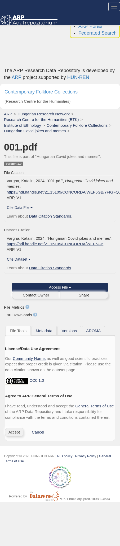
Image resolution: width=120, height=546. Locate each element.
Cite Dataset (18, 259)
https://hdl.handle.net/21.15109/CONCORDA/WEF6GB (55, 244)
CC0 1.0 (36, 380)
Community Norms (29, 358)
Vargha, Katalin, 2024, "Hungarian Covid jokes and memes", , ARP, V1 (60, 244)
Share (84, 295)
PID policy (64, 456)
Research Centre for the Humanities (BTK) (41, 119)
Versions (69, 330)
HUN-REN (78, 77)
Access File (60, 287)
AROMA (93, 330)
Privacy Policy (85, 456)
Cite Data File (20, 207)
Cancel (38, 432)
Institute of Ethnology (22, 125)
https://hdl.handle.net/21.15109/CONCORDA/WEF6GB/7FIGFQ (63, 192)
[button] (14, 432)
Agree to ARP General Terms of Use (38, 396)
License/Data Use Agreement (32, 348)
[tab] (18, 331)
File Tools (18, 330)
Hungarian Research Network (44, 114)
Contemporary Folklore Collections (77, 125)
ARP (16, 77)
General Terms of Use (94, 406)
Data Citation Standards (50, 216)
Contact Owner (36, 295)
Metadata (44, 330)
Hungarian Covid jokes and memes (35, 131)
